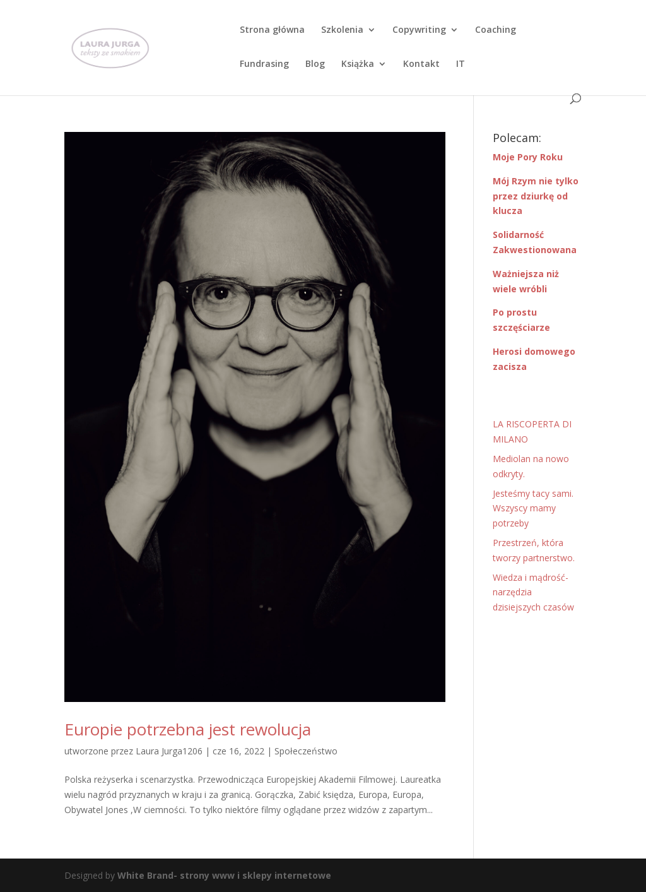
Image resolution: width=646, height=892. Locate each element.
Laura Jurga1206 (169, 751)
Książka (357, 64)
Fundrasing (264, 64)
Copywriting (419, 30)
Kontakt (421, 64)
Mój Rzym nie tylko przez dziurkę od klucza (535, 196)
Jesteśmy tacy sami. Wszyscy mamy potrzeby (533, 508)
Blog (315, 64)
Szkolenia (342, 30)
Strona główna (272, 30)
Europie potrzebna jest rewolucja (187, 729)
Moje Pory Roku (528, 157)
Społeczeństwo (306, 751)
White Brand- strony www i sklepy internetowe (224, 875)
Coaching (495, 30)
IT (460, 64)
